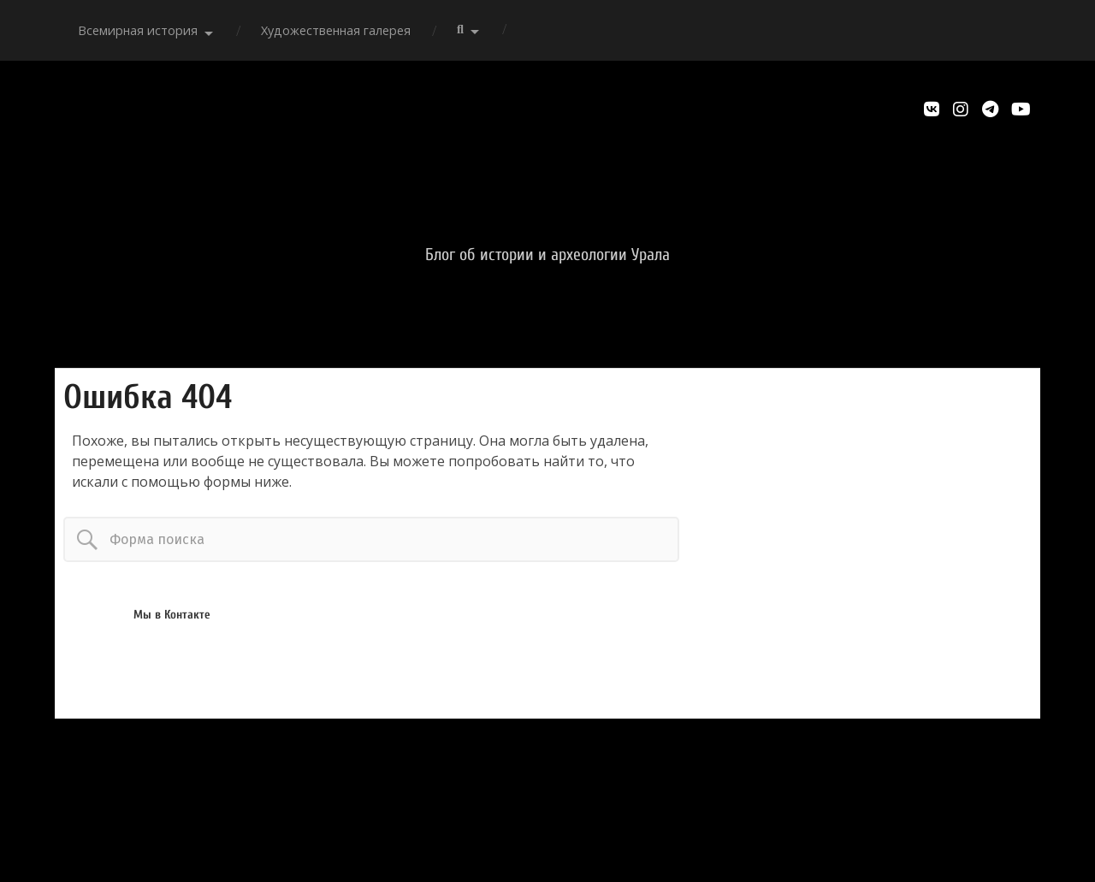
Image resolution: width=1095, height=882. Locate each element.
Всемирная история (138, 30)
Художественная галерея (336, 30)
